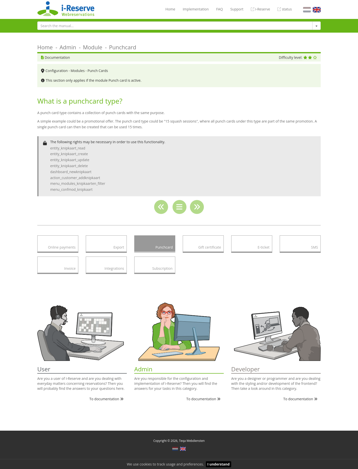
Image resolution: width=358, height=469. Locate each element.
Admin (67, 47)
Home (170, 9)
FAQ (219, 9)
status (284, 9)
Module (92, 47)
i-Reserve (260, 9)
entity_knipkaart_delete (69, 165)
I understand (218, 464)
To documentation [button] (107, 399)
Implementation (196, 9)
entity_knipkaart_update (69, 159)
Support (236, 9)
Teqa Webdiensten (192, 441)
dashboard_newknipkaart (70, 171)
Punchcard (122, 47)
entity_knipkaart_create (69, 153)
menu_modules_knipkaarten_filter (77, 183)
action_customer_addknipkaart (75, 177)
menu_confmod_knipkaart (71, 189)
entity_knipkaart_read (67, 148)
